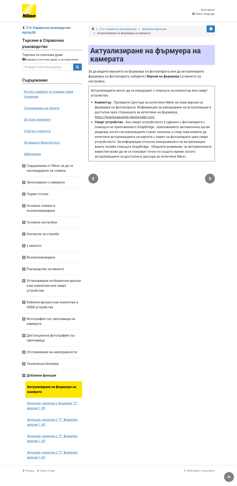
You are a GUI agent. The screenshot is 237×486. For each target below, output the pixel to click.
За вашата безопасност (42, 143)
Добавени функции (154, 29)
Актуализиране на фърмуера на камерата (51, 389)
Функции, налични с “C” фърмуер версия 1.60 (52, 455)
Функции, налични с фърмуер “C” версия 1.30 (52, 405)
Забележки (32, 154)
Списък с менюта (37, 131)
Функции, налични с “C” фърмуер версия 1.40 (52, 422)
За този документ (37, 120)
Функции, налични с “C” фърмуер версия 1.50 (52, 438)
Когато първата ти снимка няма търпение (48, 94)
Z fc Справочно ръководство (118, 29)
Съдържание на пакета (41, 108)
